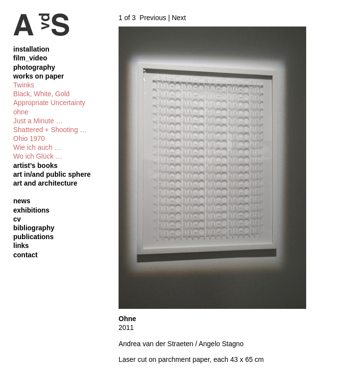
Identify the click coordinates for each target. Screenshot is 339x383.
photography (34, 67)
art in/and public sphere (52, 174)
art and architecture (45, 183)
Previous (153, 18)
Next (179, 18)
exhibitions (31, 210)
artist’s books (35, 165)
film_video (30, 58)
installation (31, 49)
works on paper (38, 76)
